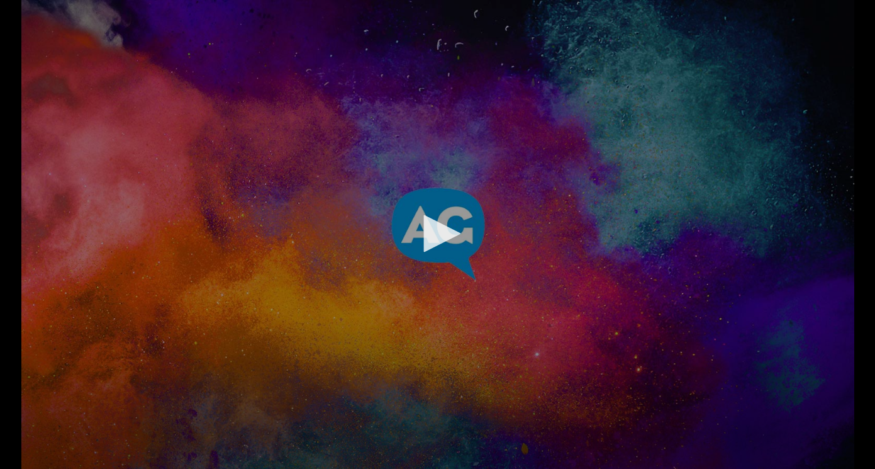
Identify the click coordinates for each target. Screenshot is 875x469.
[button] (437, 233)
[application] (437, 234)
